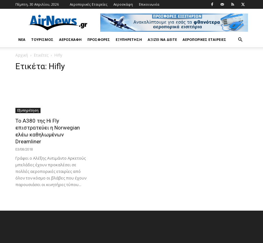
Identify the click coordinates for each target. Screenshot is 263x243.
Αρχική (21, 55)
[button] (240, 40)
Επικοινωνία (149, 4)
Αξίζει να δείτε (162, 39)
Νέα (21, 39)
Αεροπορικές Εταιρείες (88, 4)
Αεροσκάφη (123, 4)
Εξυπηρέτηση (129, 39)
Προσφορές (98, 39)
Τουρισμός (42, 39)
